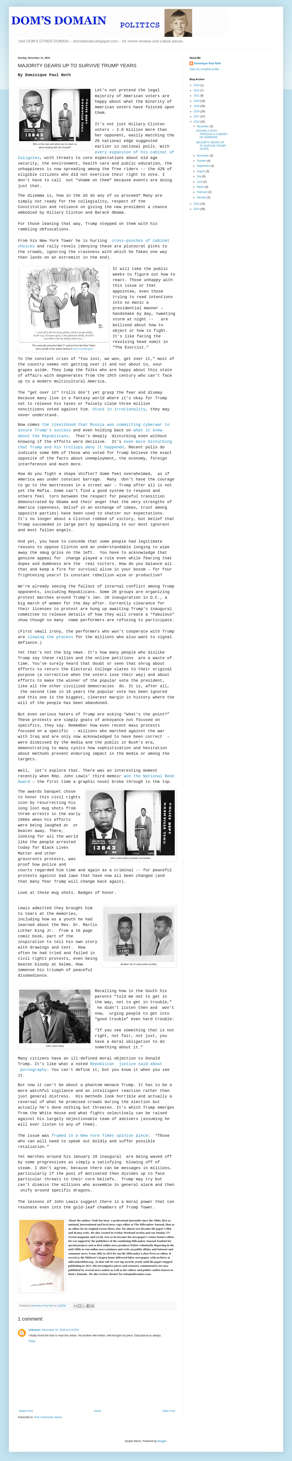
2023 (197, 85)
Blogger (162, 1441)
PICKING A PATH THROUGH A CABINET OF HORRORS (212, 134)
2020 (197, 100)
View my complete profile (204, 69)
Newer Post (26, 1411)
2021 (197, 95)
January (202, 197)
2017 (197, 116)
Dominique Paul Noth (207, 63)
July (199, 176)
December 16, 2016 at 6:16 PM (60, 1329)
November (203, 155)
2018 (197, 111)
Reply (32, 1341)
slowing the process (50, 637)
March (201, 186)
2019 (197, 106)
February (202, 192)
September (204, 165)
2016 (197, 121)
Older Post (168, 1411)
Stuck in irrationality (119, 409)
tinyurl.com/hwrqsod (83, 349)
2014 (197, 209)
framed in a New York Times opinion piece (99, 1135)
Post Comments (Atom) (48, 1417)
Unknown (35, 1329)
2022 (197, 90)
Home (97, 1411)
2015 (197, 203)
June (200, 181)
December (203, 126)
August (201, 171)
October (202, 160)
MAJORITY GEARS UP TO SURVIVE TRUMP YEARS (211, 145)
